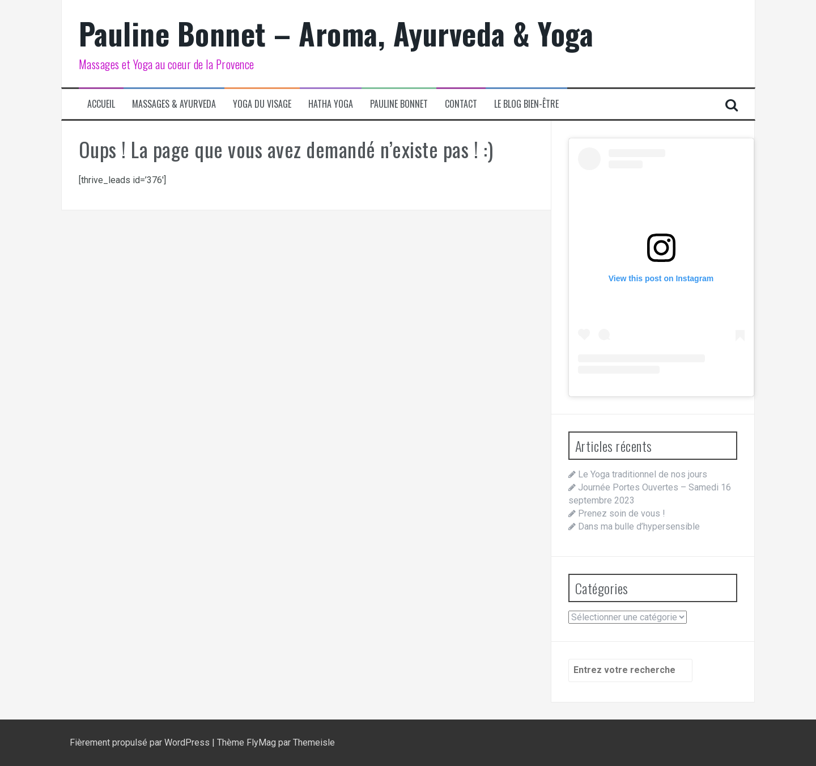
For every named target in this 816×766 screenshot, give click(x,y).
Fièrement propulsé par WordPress (141, 742)
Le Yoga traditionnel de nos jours (642, 474)
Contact (461, 104)
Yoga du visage (262, 104)
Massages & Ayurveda (174, 104)
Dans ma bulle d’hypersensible (639, 526)
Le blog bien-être (526, 104)
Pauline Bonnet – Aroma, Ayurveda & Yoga (336, 33)
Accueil (101, 104)
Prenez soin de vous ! (621, 513)
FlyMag (261, 742)
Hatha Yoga (330, 104)
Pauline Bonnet (399, 104)
